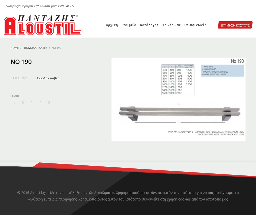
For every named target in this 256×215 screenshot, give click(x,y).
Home (14, 48)
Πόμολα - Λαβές (35, 48)
